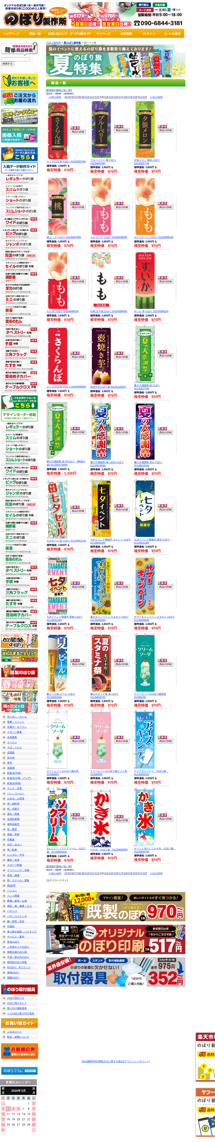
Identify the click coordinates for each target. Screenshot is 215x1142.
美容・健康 (13, 875)
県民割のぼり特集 (17, 962)
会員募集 (12, 737)
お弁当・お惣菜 (15, 798)
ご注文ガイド (14, 1031)
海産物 (11, 767)
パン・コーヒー (15, 793)
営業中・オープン (17, 727)
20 (135, 97)
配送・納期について (18, 1036)
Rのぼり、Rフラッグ (18, 967)
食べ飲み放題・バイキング (22, 931)
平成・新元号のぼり (18, 957)
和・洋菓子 (13, 808)
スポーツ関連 (14, 865)
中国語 (11, 926)
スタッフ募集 (14, 732)
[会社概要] (87, 1061)
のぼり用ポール (15, 998)
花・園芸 (12, 829)
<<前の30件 (55, 97)
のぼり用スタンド (17, 1003)
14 (106, 97)
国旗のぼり (13, 977)
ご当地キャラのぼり (18, 946)
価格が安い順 (63, 90)
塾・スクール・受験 (18, 880)
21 (139, 97)
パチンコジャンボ (17, 916)
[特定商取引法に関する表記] (108, 1061)
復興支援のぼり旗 (17, 952)
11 (92, 97)
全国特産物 (13, 819)
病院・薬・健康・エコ (19, 906)
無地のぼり (13, 972)
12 (96, 97)
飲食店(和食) (14, 783)
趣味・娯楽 (13, 859)
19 (130, 97)
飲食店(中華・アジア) (19, 778)
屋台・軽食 (13, 813)
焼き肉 (11, 757)
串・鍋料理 (13, 803)
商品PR (11, 885)
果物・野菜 (13, 834)
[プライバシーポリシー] (137, 1061)
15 (111, 97)
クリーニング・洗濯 (18, 870)
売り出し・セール (17, 716)
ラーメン (12, 742)
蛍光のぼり (13, 941)
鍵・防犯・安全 (15, 921)
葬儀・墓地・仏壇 (17, 900)
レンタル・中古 (15, 854)
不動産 (11, 839)
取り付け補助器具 (17, 1008)
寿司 (9, 762)
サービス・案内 (15, 936)
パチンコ (12, 911)
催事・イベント (15, 721)
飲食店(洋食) (14, 773)
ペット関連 (13, 895)
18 (125, 97)
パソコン (12, 890)
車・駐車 (12, 849)
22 (144, 97)
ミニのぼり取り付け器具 (20, 1013)
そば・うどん (14, 747)
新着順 (50, 90)
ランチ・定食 (14, 788)
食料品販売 (13, 824)
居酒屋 (11, 752)
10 (87, 97)
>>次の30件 (156, 97)
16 (115, 97)
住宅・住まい (14, 844)
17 (120, 97)
